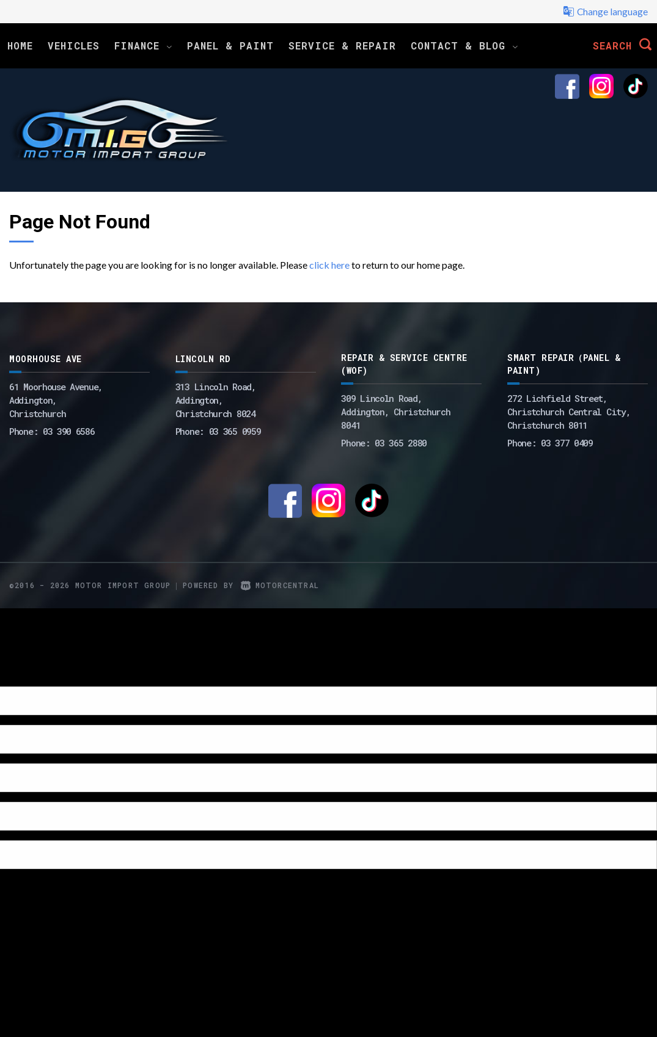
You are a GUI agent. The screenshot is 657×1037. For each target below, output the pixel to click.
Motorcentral (280, 585)
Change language (605, 11)
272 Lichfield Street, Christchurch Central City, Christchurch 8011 (568, 411)
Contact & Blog (464, 45)
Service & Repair (342, 45)
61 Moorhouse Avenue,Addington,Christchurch (56, 400)
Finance (143, 45)
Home (20, 45)
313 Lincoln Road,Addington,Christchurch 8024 (215, 400)
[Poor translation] (30, 676)
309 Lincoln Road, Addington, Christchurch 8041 (395, 411)
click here (329, 265)
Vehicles (74, 45)
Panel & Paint (230, 45)
